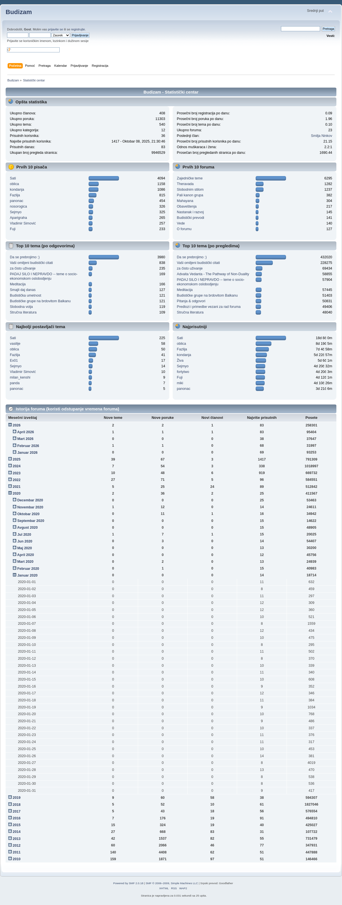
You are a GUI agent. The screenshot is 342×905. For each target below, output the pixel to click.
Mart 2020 (25, 562)
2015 (17, 825)
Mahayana (185, 201)
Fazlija (15, 195)
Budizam (19, 11)
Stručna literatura (23, 312)
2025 (17, 459)
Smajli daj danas (23, 290)
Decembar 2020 (30, 500)
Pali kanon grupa (190, 195)
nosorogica (18, 206)
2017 (17, 811)
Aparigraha (18, 218)
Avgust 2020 (27, 528)
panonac (16, 201)
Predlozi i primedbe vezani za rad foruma (209, 307)
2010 (17, 859)
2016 (17, 818)
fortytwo (183, 372)
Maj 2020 (24, 548)
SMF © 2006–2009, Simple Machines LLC (172, 883)
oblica (14, 184)
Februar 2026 (28, 446)
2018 (17, 805)
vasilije (15, 344)
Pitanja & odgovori (191, 301)
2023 (17, 473)
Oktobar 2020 (28, 514)
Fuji (12, 229)
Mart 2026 (25, 439)
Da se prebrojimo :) (25, 257)
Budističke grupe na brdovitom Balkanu (40, 301)
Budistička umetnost (25, 295)
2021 (17, 487)
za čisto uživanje (22, 268)
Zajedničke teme (189, 178)
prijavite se (55, 29)
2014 (17, 832)
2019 (17, 798)
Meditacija (18, 284)
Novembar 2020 (30, 507)
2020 (17, 493)
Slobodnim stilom (190, 190)
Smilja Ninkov (321, 136)
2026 (17, 425)
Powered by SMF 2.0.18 (128, 883)
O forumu (184, 229)
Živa (180, 361)
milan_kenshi (20, 377)
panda (15, 383)
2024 (17, 466)
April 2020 (25, 555)
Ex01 (14, 361)
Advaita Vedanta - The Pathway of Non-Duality (213, 274)
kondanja (17, 190)
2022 (17, 480)
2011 (17, 852)
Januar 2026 (27, 453)
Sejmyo (16, 212)
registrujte (78, 29)
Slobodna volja (21, 307)
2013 (17, 839)
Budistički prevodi (190, 218)
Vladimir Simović (23, 223)
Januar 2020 (27, 575)
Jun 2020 (24, 541)
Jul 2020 (24, 535)
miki (180, 383)
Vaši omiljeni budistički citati (31, 263)
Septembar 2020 (30, 521)
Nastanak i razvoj (190, 212)
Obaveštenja (187, 206)
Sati (13, 178)
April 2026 (25, 432)
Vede (181, 223)
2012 (17, 846)
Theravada (185, 184)
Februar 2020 (28, 569)
